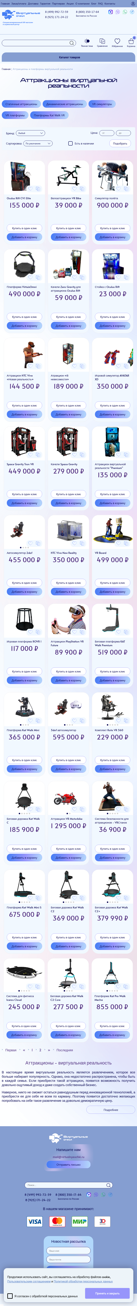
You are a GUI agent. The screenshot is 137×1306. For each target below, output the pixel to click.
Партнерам (58, 3)
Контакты (110, 3)
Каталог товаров (69, 57)
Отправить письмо (68, 1164)
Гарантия (45, 3)
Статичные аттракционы (21, 104)
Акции (70, 3)
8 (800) (87, 13)
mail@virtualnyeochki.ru (68, 1157)
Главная (5, 3)
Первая (10, 1050)
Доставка (33, 3)
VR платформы (15, 115)
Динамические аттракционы (64, 104)
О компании (82, 3)
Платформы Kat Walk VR (49, 115)
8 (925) (56, 17)
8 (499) (56, 12)
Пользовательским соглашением (29, 1281)
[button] (20, 547)
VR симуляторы (102, 104)
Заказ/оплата (18, 3)
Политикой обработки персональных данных (83, 1281)
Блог (93, 3)
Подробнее (111, 1110)
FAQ (100, 3)
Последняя (65, 1050)
